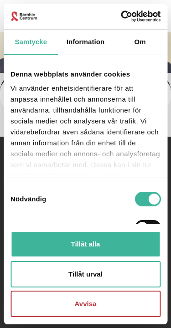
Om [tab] (140, 42)
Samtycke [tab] (31, 42)
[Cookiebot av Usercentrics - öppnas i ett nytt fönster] (122, 16)
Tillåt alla (85, 244)
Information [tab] (86, 42)
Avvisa (86, 304)
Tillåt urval (85, 274)
